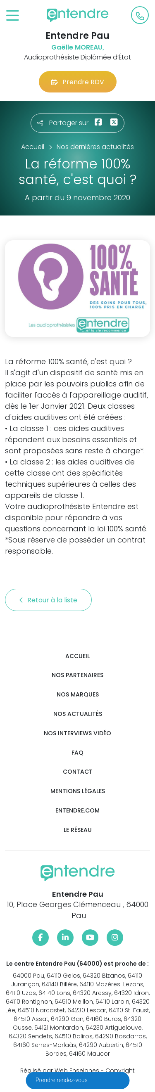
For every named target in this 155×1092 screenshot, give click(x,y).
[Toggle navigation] (12, 16)
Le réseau (78, 830)
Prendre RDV (77, 82)
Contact (78, 771)
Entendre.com (77, 810)
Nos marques (78, 694)
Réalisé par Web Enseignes (59, 1070)
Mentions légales (77, 791)
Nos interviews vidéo (77, 733)
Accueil (77, 656)
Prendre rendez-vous (62, 1080)
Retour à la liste (48, 600)
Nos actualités (77, 714)
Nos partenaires (77, 675)
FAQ (77, 752)
